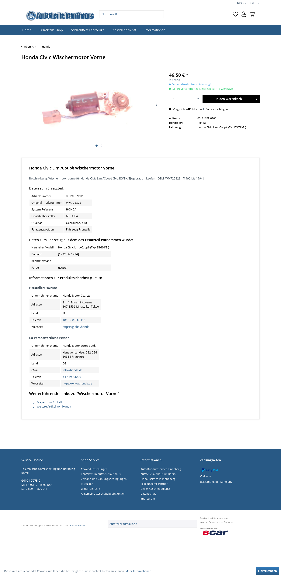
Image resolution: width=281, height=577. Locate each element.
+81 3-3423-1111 (74, 320)
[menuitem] (131, 14)
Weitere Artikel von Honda (52, 406)
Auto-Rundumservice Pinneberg (160, 469)
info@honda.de (72, 370)
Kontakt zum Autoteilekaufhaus (101, 474)
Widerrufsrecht (90, 488)
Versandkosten (77, 525)
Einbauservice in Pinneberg (157, 479)
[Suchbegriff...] (131, 14)
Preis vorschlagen (217, 109)
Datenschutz (148, 493)
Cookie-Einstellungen (94, 469)
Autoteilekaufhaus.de (123, 524)
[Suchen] (160, 14)
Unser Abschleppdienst (155, 488)
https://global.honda (76, 327)
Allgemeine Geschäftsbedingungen (103, 493)
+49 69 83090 (72, 377)
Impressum (147, 498)
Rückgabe (87, 484)
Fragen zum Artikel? (47, 402)
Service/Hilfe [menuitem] (247, 3)
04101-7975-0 (30, 481)
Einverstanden (267, 571)
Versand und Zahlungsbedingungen (104, 479)
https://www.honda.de (77, 383)
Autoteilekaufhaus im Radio (157, 474)
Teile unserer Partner (154, 484)
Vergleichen (178, 109)
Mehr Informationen (138, 571)
